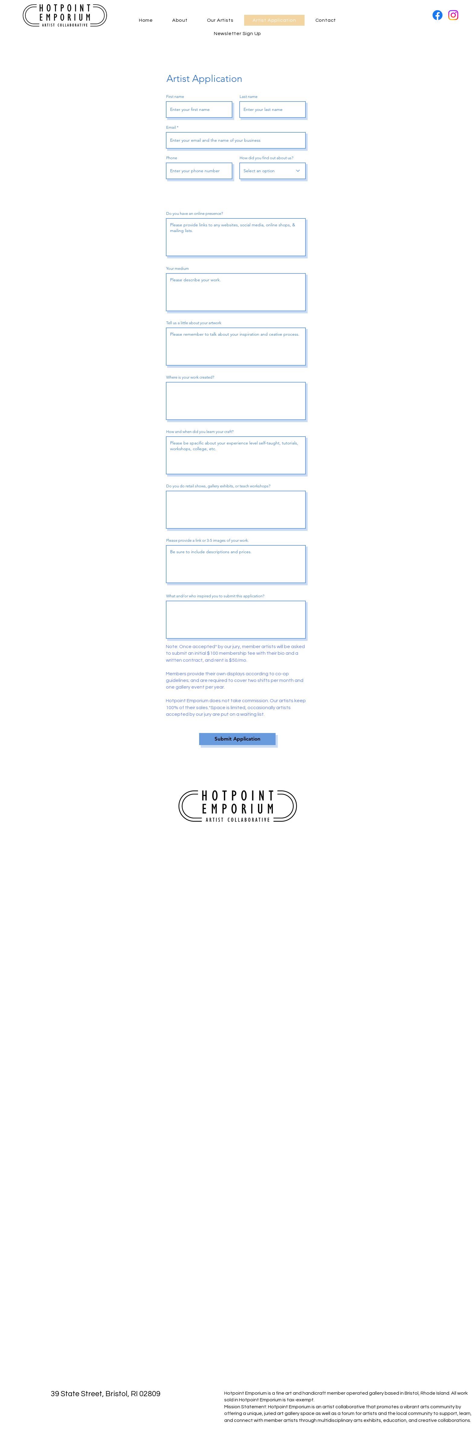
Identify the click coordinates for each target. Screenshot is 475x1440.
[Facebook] (437, 15)
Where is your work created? (190, 377)
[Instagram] (453, 15)
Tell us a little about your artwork (193, 323)
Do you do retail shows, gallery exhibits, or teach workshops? (218, 486)
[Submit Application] (237, 739)
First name (175, 96)
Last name (248, 96)
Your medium (177, 268)
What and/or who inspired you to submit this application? (215, 596)
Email (171, 127)
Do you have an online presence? (194, 213)
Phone (171, 158)
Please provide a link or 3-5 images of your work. (207, 540)
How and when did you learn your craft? (200, 432)
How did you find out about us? (266, 158)
